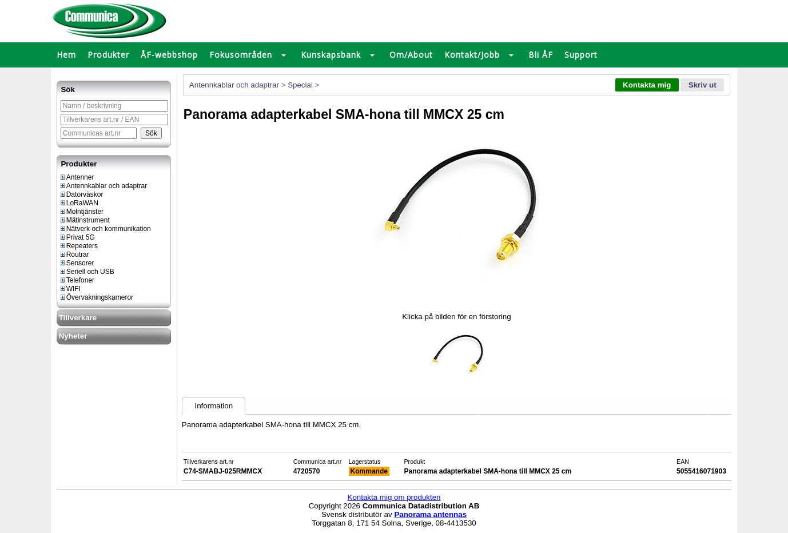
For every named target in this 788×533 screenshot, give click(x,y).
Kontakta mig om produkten (394, 497)
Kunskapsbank (331, 54)
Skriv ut (702, 85)
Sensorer (76, 263)
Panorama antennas (430, 514)
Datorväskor (81, 194)
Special (300, 85)
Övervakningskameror (96, 297)
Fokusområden (240, 54)
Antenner (76, 177)
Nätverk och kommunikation (105, 229)
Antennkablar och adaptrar (103, 186)
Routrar (74, 254)
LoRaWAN (78, 203)
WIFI (70, 289)
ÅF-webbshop (169, 54)
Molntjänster (81, 212)
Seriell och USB (86, 272)
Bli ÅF (540, 54)
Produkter (108, 54)
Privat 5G (77, 237)
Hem (66, 54)
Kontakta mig (647, 85)
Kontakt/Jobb (472, 54)
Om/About (411, 54)
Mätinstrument (84, 220)
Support (581, 54)
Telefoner (76, 280)
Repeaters (78, 246)
